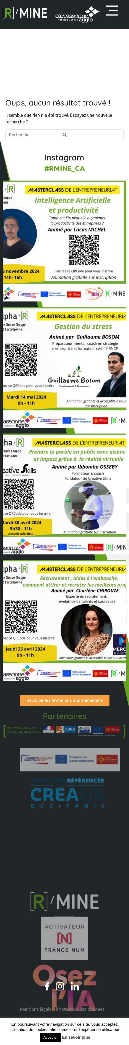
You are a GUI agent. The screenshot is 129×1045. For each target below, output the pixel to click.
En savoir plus (76, 1037)
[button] (112, 11)
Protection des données (81, 1009)
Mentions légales (37, 1009)
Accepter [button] (50, 1037)
